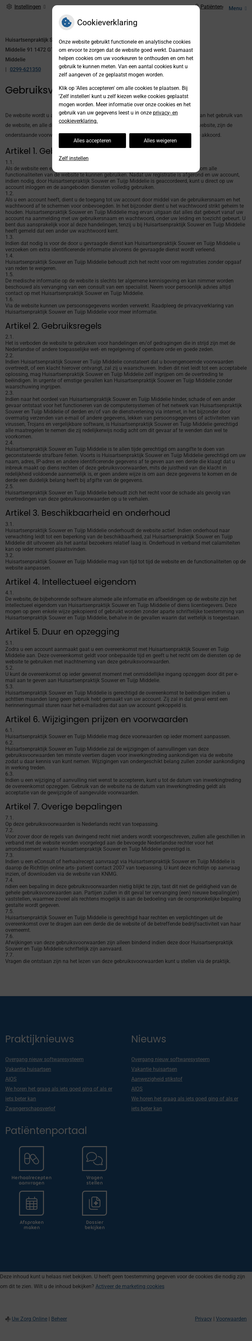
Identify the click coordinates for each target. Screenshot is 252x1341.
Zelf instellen (74, 158)
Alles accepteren (92, 140)
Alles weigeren (160, 140)
